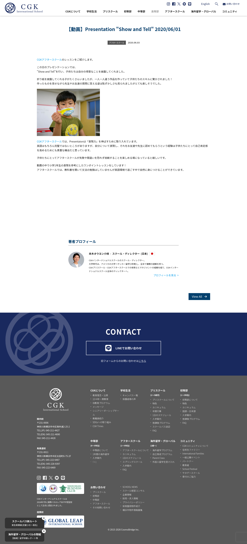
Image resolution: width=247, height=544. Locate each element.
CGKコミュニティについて (195, 445)
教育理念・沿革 (100, 395)
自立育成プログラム (162, 454)
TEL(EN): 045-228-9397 (48, 463)
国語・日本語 (189, 411)
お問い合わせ (231, 4)
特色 (154, 403)
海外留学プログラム (162, 450)
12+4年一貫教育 (100, 399)
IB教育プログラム (101, 403)
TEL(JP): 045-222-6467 (48, 459)
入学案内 (156, 418)
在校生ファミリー (191, 449)
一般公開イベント (191, 457)
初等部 (128, 11)
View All (199, 296)
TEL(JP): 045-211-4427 (48, 430)
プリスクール (110, 11)
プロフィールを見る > (166, 275)
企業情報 (127, 494)
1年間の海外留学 (101, 454)
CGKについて (72, 11)
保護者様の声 (129, 399)
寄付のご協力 (189, 476)
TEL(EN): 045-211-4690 (48, 434)
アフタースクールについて (136, 450)
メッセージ (98, 406)
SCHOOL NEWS (130, 486)
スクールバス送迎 (161, 426)
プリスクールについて (163, 399)
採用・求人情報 (130, 498)
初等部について (190, 399)
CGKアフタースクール (49, 59)
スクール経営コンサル (134, 490)
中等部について (100, 450)
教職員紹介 (98, 418)
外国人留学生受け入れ (163, 461)
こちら (142, 361)
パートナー (187, 461)
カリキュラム (159, 407)
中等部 (141, 11)
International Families (193, 453)
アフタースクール (175, 11)
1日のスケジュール (161, 415)
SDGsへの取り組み (102, 422)
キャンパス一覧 (130, 395)
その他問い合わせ (101, 507)
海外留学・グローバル (203, 11)
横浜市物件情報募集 (132, 510)
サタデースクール (191, 472)
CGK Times (98, 426)
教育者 (185, 465)
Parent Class (158, 457)
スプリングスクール (132, 461)
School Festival (189, 468)
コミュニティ (229, 11)
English (205, 4)
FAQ (154, 430)
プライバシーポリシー (134, 502)
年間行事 (156, 411)
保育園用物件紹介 (131, 506)
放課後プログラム (161, 422)
